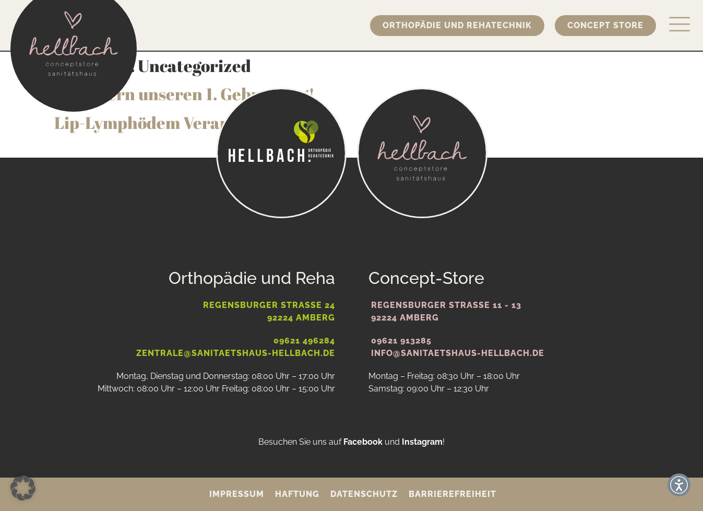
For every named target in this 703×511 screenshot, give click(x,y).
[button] (23, 488)
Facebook (363, 442)
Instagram (422, 442)
